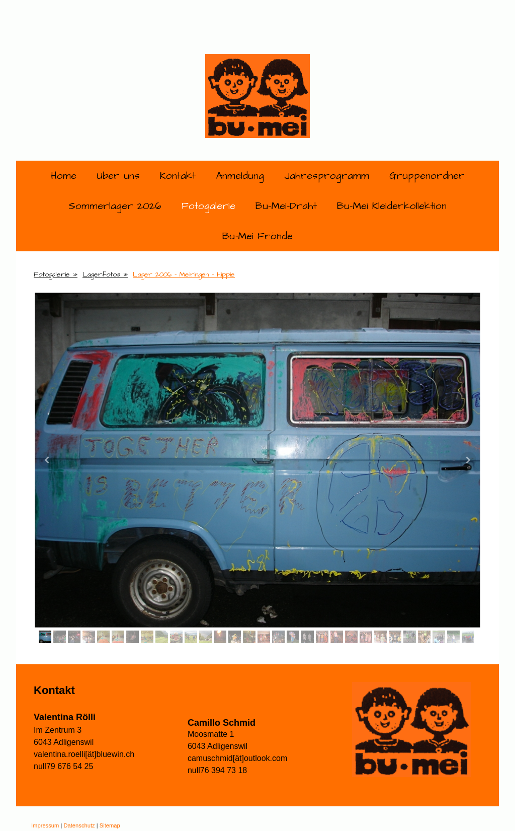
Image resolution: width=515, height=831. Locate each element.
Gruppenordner (427, 176)
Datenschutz (79, 825)
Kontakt (178, 176)
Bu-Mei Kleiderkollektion (392, 206)
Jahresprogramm (326, 176)
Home (63, 176)
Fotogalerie (208, 206)
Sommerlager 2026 (114, 206)
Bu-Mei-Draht (286, 206)
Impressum (45, 825)
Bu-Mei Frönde (257, 236)
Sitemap (110, 825)
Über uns (118, 176)
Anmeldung (240, 176)
